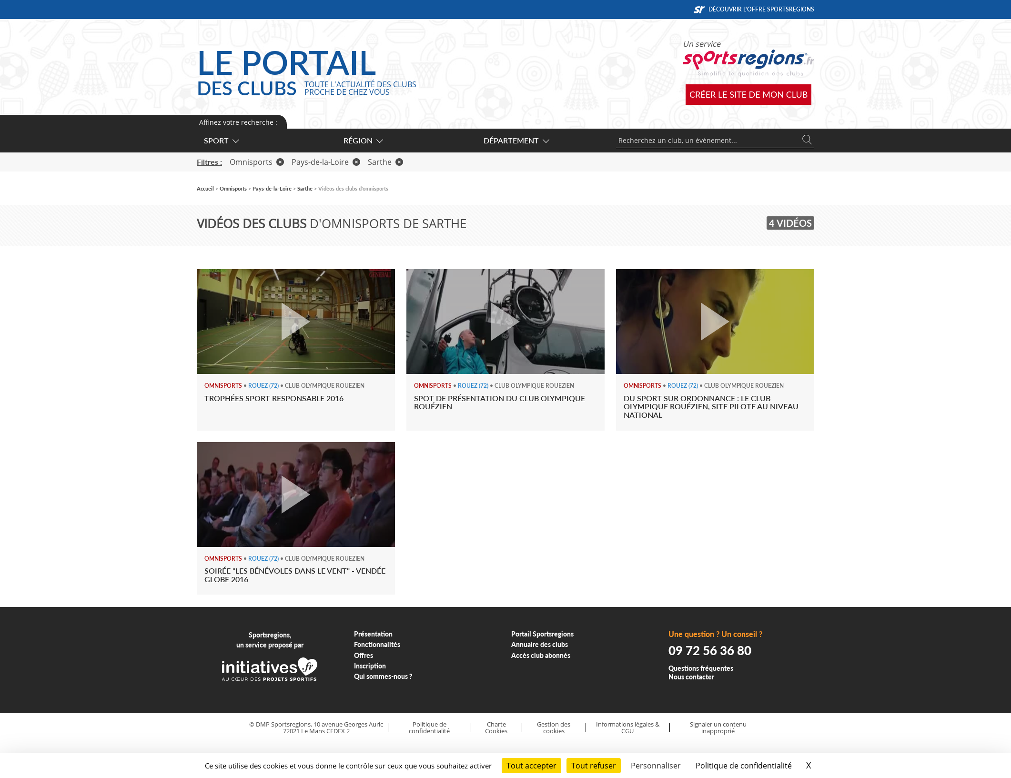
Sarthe (385, 162)
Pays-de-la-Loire (326, 162)
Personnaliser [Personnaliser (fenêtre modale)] (656, 765)
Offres (363, 655)
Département (516, 140)
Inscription (370, 666)
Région (363, 140)
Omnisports (257, 162)
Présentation (373, 634)
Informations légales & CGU (627, 728)
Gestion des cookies (553, 728)
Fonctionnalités (377, 644)
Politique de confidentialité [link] (744, 765)
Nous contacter (691, 677)
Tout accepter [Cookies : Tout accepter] (531, 765)
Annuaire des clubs (539, 644)
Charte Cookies (496, 728)
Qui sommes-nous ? (383, 676)
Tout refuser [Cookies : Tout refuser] (593, 765)
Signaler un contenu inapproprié (718, 728)
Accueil (205, 188)
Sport (221, 140)
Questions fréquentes (700, 668)
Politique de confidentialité (429, 728)
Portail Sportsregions (542, 634)
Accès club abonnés (540, 655)
